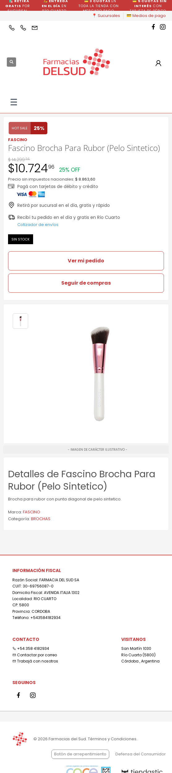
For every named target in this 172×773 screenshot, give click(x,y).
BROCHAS (40, 519)
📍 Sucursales (106, 16)
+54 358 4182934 (30, 648)
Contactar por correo (34, 655)
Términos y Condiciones (112, 739)
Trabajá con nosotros (35, 661)
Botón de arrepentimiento (80, 754)
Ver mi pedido (86, 260)
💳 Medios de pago (146, 16)
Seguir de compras (86, 282)
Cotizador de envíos (37, 225)
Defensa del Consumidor (140, 754)
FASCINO (31, 512)
